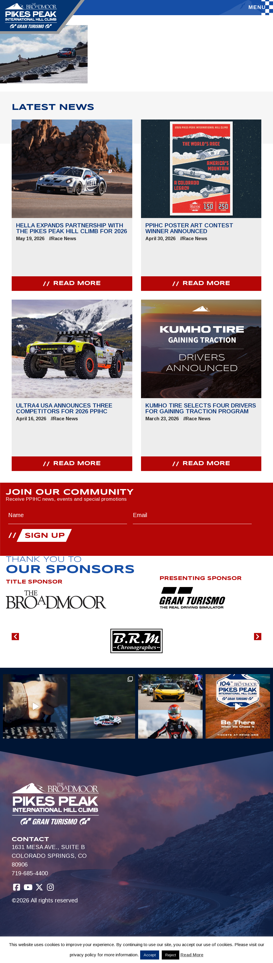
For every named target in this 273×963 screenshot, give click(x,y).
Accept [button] (150, 955)
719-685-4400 (30, 873)
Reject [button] (170, 955)
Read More (192, 954)
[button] (15, 636)
